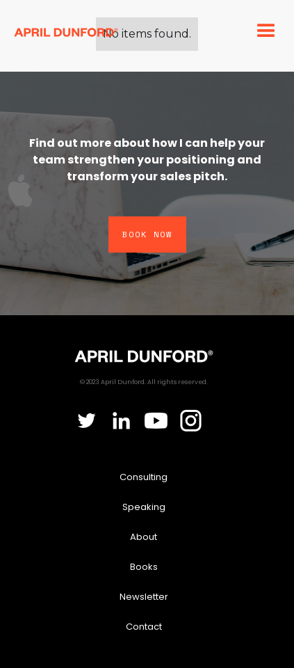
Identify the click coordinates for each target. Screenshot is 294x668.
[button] (264, 31)
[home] (66, 31)
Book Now (147, 234)
